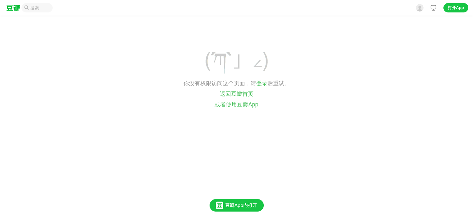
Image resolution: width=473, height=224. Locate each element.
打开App (456, 7)
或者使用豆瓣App (236, 104)
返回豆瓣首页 (236, 94)
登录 (261, 83)
